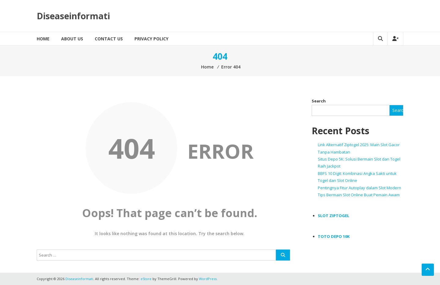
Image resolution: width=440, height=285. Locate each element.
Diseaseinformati (73, 16)
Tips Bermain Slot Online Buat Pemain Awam (359, 195)
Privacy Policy (151, 39)
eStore (146, 278)
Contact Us (109, 39)
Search (319, 101)
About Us (72, 39)
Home (43, 39)
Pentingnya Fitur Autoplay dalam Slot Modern (359, 188)
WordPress (208, 278)
